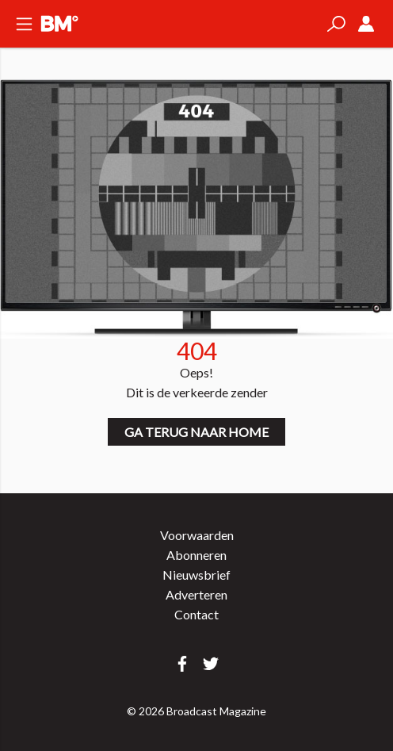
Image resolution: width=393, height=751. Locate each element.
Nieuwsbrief (196, 574)
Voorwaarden (197, 534)
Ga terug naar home (196, 431)
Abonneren (196, 554)
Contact (196, 614)
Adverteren (196, 594)
